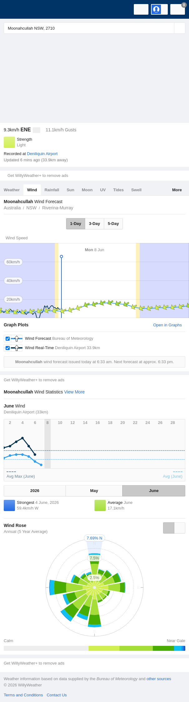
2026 (34, 490)
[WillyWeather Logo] (14, 9)
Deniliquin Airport (42, 153)
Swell (136, 190)
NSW (31, 207)
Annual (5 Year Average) (26, 531)
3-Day (94, 223)
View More (74, 391)
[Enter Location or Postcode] (94, 28)
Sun (71, 190)
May (94, 490)
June (153, 490)
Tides (118, 190)
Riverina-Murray (57, 207)
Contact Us (57, 695)
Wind (32, 190)
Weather (12, 190)
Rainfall (52, 190)
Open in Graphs (167, 325)
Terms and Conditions (23, 695)
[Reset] (168, 28)
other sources (159, 678)
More (177, 190)
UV (103, 190)
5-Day (113, 223)
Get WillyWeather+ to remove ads (37, 175)
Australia (12, 207)
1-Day (75, 223)
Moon (87, 190)
